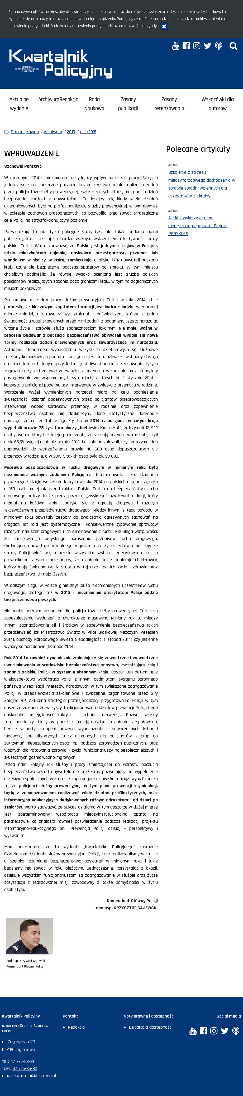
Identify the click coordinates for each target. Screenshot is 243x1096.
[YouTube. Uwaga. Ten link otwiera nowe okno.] (175, 46)
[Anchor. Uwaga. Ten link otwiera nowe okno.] (218, 46)
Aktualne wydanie (19, 104)
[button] (233, 46)
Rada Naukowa (94, 104)
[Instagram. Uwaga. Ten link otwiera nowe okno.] (196, 46)
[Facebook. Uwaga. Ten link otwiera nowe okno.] (186, 46)
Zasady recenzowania (169, 104)
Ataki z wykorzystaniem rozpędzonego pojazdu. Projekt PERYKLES (197, 226)
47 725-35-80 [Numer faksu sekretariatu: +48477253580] (24, 1068)
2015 (71, 132)
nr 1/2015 (88, 132)
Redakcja (68, 99)
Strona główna (25, 132)
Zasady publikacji (128, 104)
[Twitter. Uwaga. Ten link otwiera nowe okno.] (207, 46)
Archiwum (48, 99)
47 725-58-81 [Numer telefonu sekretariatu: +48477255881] (22, 1061)
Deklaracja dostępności (151, 1027)
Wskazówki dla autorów (218, 104)
